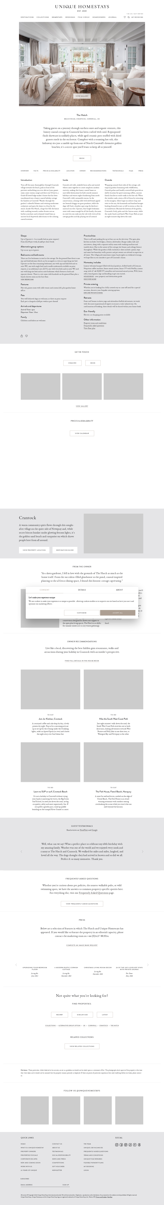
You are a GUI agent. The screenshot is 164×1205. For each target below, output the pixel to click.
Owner (83, 171)
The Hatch (82, 115)
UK (98, 119)
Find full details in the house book (82, 661)
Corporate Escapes (29, 1159)
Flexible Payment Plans (94, 1163)
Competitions (58, 1163)
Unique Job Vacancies (93, 1148)
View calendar (82, 433)
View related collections (82, 1046)
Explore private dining (93, 293)
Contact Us (57, 1144)
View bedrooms (27, 279)
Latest (105, 1015)
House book (89, 276)
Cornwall (91, 119)
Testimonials (118, 171)
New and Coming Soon (30, 1163)
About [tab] (119, 589)
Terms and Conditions (93, 1155)
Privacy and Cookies (101, 1197)
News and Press (59, 1159)
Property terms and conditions (95, 323)
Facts (36, 171)
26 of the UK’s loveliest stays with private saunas (129, 968)
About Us (56, 1148)
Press (140, 171)
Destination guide (65, 550)
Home (23, 1144)
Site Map (109, 1197)
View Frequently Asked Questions (82, 904)
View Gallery (82, 96)
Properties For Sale (29, 1155)
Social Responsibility (61, 1155)
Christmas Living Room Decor (98, 967)
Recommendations (98, 171)
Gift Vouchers (58, 1166)
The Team (87, 1144)
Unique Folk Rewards (93, 1159)
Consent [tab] (44, 589)
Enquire (72, 363)
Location (70, 171)
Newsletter (57, 1170)
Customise (82, 613)
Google (95, 830)
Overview (25, 171)
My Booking (89, 1166)
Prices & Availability (51, 171)
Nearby (59, 1015)
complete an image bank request (82, 945)
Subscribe (24, 1179)
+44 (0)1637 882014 (97, 936)
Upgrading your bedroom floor (35, 968)
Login (86, 1170)
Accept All (118, 613)
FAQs (131, 171)
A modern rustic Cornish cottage (66, 968)
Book (82, 158)
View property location (34, 550)
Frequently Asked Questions (93, 893)
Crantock (81, 119)
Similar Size (82, 1015)
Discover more (90, 279)
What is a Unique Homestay (32, 1148)
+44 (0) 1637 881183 (134, 14)
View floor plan (89, 328)
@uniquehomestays (88, 1091)
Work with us (26, 1166)
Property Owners (28, 1151)
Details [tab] (82, 589)
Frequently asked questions (94, 326)
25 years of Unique (29, 1170)
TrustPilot (84, 830)
